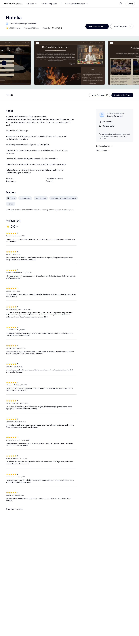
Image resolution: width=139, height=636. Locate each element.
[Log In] (130, 3)
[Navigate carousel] (3, 62)
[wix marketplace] (13, 3)
